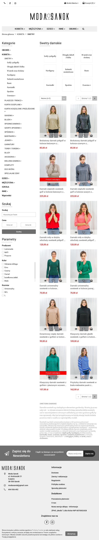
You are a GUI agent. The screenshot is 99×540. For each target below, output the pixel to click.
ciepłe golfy (66, 433)
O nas (53, 503)
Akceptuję (71, 534)
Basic (9, 83)
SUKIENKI (9, 115)
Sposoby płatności (58, 488)
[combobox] (53, 98)
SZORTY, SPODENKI (13, 128)
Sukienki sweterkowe (15, 79)
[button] (88, 3)
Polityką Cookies (38, 530)
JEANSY (9, 140)
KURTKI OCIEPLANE (13, 105)
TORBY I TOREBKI (12, 148)
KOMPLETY (9, 165)
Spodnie (10, 91)
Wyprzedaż (6, 195)
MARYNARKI (10, 136)
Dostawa (55, 473)
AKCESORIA (10, 157)
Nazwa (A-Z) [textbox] (46, 98)
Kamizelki (11, 87)
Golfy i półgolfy (13, 62)
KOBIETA (20, 29)
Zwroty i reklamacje (59, 477)
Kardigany (11, 75)
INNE (62, 29)
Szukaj (19, 232)
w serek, (83, 436)
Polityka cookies (58, 484)
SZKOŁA (5, 187)
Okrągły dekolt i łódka (15, 67)
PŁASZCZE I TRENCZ (14, 100)
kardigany (75, 433)
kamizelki (43, 435)
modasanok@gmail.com (18, 485)
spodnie (63, 435)
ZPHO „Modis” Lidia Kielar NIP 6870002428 (69, 511)
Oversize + (11, 96)
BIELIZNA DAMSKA (13, 161)
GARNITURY (9, 144)
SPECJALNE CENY (12, 173)
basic (50, 435)
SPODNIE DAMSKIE (13, 124)
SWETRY (9, 58)
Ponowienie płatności (60, 499)
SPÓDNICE (10, 132)
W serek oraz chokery (15, 71)
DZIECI (51, 29)
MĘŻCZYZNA (36, 29)
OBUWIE (74, 29)
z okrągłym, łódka (72, 436)
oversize (56, 435)
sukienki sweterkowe (76, 435)
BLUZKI (8, 120)
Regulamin (55, 480)
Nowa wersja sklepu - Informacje (64, 507)
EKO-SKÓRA (9, 169)
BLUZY (7, 153)
